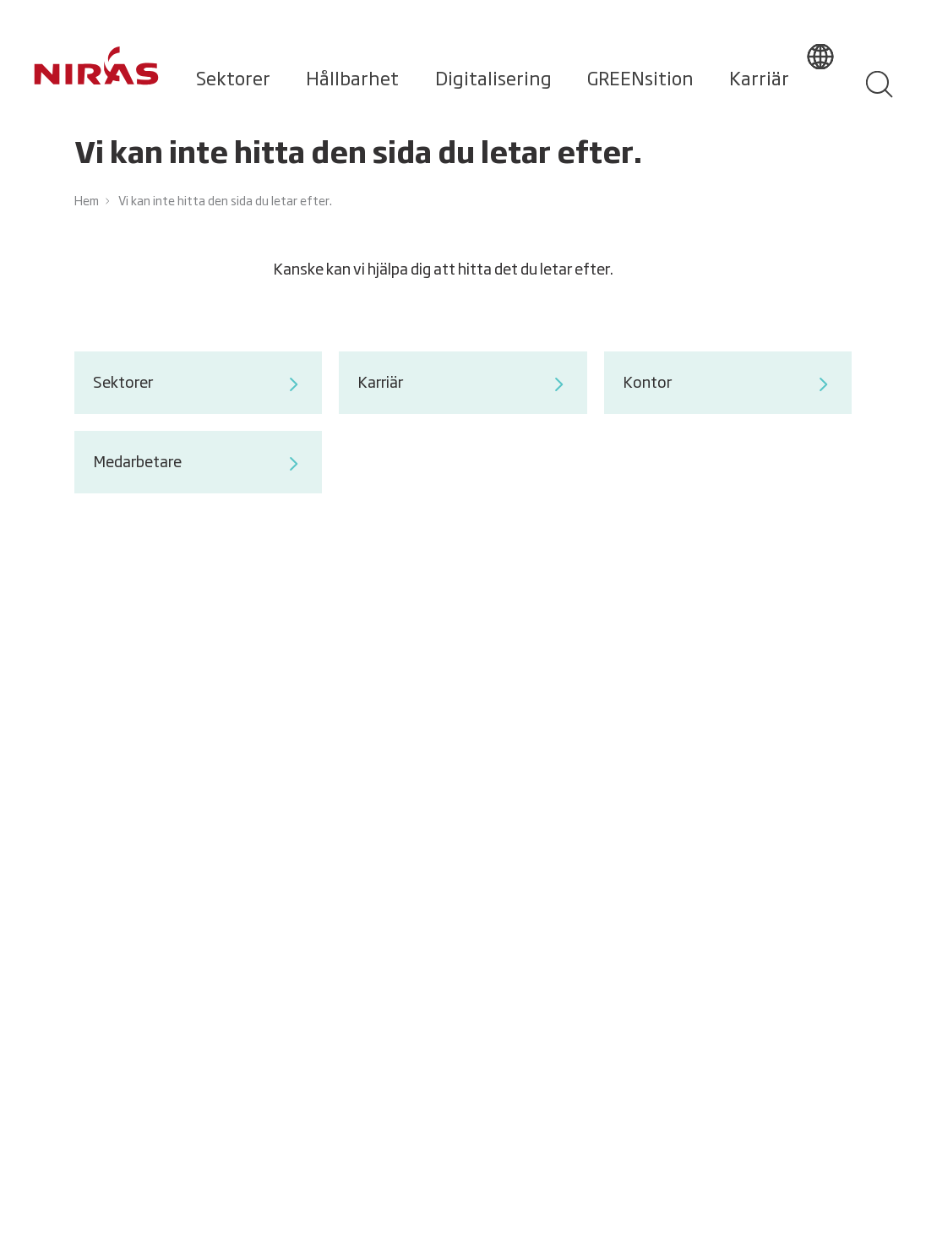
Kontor (728, 384)
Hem (86, 202)
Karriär (759, 80)
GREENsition (640, 80)
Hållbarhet (352, 80)
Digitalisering (493, 80)
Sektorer (233, 80)
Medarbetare (198, 464)
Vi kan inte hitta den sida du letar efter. (225, 202)
